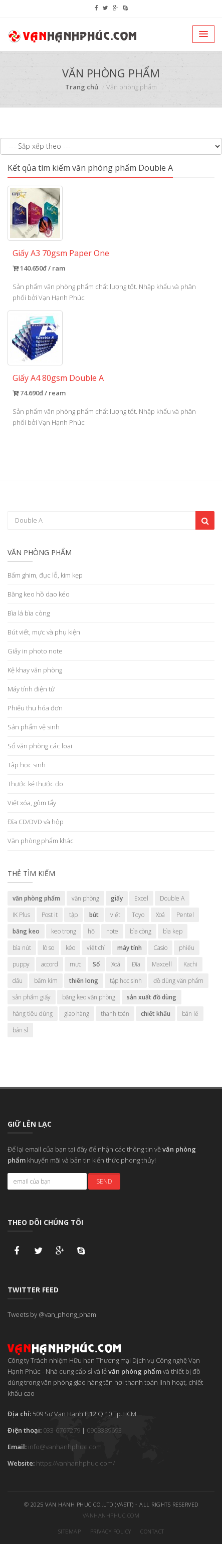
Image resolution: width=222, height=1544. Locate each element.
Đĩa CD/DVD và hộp (36, 821)
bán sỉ (20, 1030)
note (112, 931)
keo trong (63, 931)
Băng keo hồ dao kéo (39, 594)
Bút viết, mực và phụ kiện (44, 631)
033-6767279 (61, 1430)
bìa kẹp (172, 931)
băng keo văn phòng (88, 997)
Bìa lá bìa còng (29, 613)
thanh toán (115, 1013)
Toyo (138, 915)
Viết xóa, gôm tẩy (32, 802)
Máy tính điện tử (31, 688)
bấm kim (46, 980)
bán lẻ (190, 1013)
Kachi (190, 964)
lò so (48, 947)
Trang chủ (81, 86)
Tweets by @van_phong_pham (52, 1314)
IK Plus (21, 915)
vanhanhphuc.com (111, 1515)
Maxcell (162, 964)
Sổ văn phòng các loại (40, 745)
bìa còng (140, 931)
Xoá (160, 915)
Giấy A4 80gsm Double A (58, 377)
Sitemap (69, 1531)
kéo (70, 947)
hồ (91, 931)
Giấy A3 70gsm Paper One (61, 253)
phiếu (186, 947)
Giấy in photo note (35, 650)
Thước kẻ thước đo (35, 783)
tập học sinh (126, 980)
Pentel (185, 915)
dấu (18, 980)
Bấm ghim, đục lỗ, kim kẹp (45, 575)
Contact (152, 1531)
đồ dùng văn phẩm (178, 980)
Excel (141, 898)
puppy (21, 964)
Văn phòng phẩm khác (41, 840)
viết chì (96, 947)
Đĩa (136, 964)
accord (49, 964)
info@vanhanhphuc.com (65, 1446)
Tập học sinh (27, 764)
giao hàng (76, 1013)
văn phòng (85, 898)
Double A (172, 898)
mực (75, 964)
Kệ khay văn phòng (35, 669)
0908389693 (104, 1430)
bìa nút (22, 947)
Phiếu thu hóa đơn (35, 707)
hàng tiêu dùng (33, 1013)
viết (115, 915)
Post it (50, 915)
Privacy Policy (110, 1531)
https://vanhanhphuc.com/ (75, 1463)
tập (73, 915)
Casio (160, 947)
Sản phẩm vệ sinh (34, 726)
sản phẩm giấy (32, 997)
